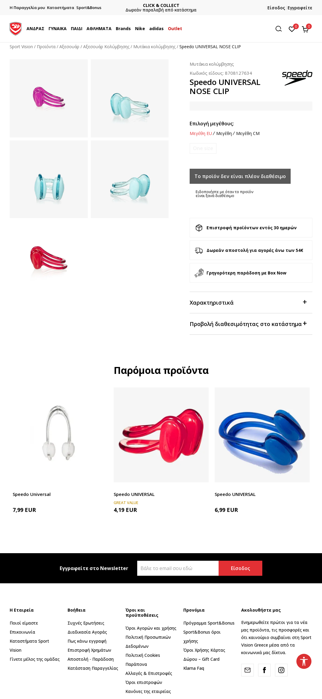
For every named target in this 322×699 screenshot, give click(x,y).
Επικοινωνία (22, 632)
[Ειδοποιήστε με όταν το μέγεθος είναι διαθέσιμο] (203, 148)
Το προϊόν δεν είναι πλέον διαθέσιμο (240, 176)
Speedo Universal (32, 494)
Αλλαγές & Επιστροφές (148, 673)
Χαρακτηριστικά (248, 302)
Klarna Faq (193, 668)
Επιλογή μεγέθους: (212, 123)
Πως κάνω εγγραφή (87, 641)
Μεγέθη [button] (224, 133)
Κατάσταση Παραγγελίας (93, 668)
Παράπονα (136, 664)
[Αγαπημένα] (292, 28)
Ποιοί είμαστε (24, 623)
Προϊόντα (46, 46)
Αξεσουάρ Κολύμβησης (106, 46)
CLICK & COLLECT (197, 5)
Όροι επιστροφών (143, 682)
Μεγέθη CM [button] (248, 133)
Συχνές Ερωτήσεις (86, 623)
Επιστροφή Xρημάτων (89, 650)
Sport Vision (21, 46)
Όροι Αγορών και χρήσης (150, 628)
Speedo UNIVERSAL (134, 494)
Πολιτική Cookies (142, 655)
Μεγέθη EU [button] (201, 133)
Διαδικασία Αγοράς (87, 632)
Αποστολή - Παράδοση (91, 659)
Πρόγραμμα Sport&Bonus (209, 623)
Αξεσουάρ (69, 46)
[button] (281, 29)
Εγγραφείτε (300, 8)
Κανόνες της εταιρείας (148, 691)
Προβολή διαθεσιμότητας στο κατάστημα (248, 323)
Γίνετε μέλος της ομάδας (35, 659)
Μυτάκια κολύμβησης (154, 46)
